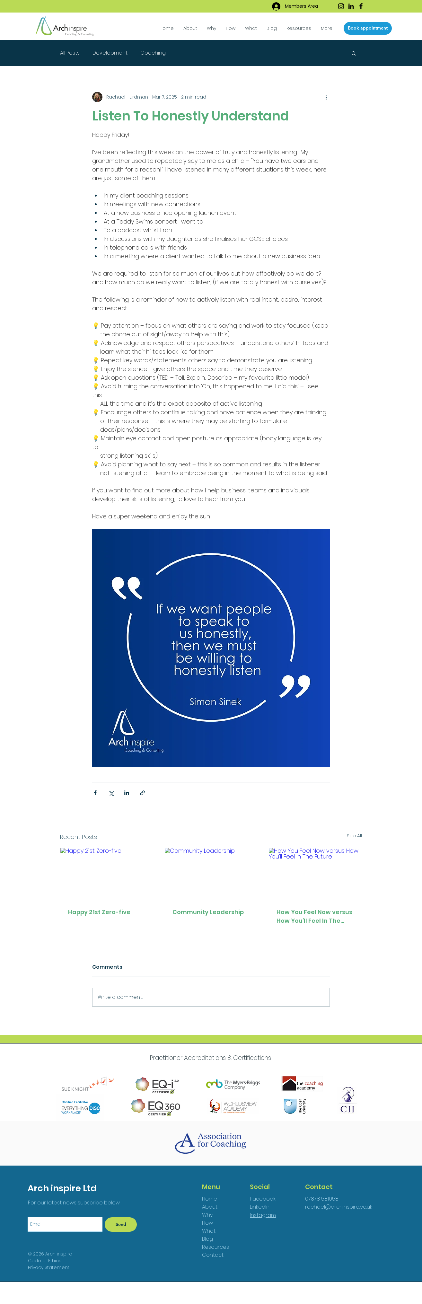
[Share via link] (142, 793)
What (208, 1231)
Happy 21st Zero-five (99, 912)
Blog (207, 1239)
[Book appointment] (368, 28)
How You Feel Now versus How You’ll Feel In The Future (314, 916)
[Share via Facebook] (95, 793)
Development (109, 53)
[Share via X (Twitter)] (111, 793)
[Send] (121, 1224)
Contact (213, 1255)
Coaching (153, 53)
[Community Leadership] (211, 874)
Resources (215, 1247)
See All (354, 836)
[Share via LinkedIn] (127, 793)
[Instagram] (341, 6)
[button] (251, 28)
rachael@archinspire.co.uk (338, 1207)
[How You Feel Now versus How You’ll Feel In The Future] (315, 874)
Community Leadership (208, 912)
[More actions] (326, 97)
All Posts (70, 53)
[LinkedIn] (351, 6)
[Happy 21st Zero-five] (106, 874)
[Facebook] (361, 6)
